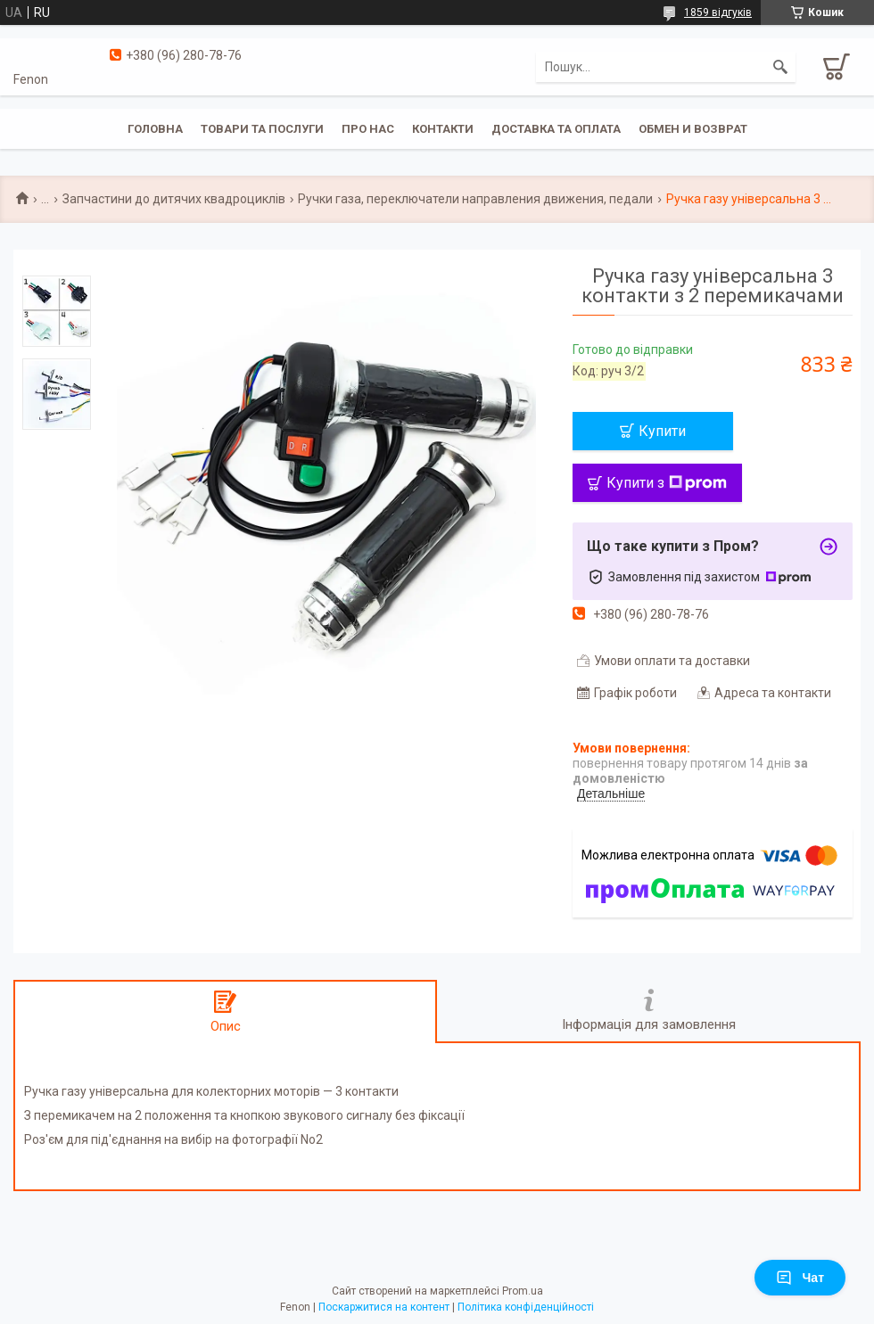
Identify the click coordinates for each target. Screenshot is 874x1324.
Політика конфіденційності (526, 1307)
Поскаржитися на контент (383, 1307)
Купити (662, 431)
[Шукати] (780, 67)
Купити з (666, 482)
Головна (155, 129)
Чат (800, 1278)
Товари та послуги (262, 129)
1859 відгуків (718, 12)
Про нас (368, 129)
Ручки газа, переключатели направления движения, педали (475, 199)
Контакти (443, 129)
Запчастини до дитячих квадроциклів (173, 199)
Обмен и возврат (693, 129)
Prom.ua (522, 1291)
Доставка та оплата (556, 129)
